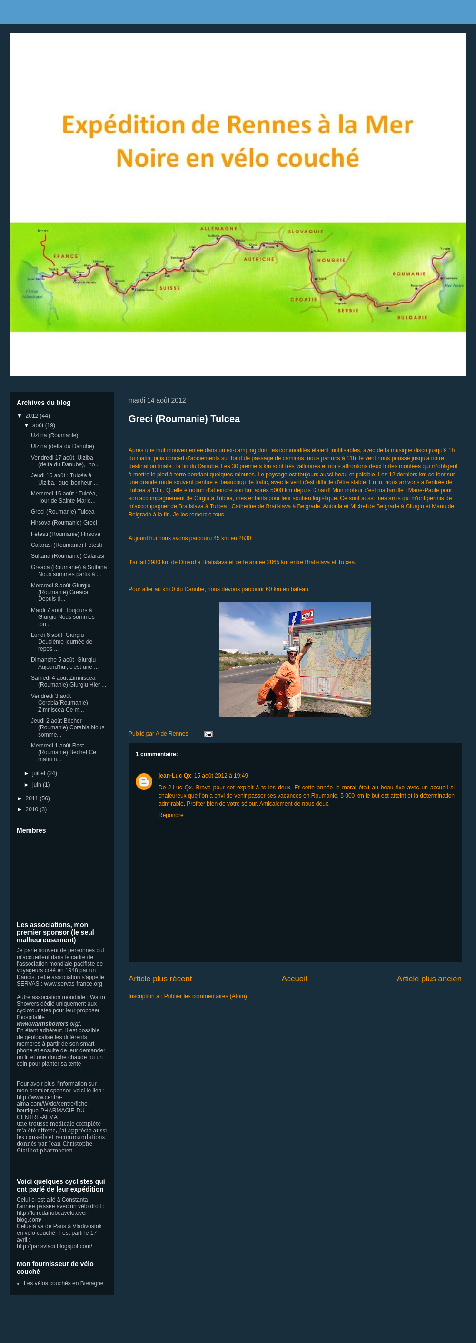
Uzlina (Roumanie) (54, 435)
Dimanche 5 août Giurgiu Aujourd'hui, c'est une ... (65, 663)
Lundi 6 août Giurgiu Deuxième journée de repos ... (61, 642)
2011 (33, 798)
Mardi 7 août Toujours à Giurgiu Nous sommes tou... (63, 617)
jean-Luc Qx (175, 775)
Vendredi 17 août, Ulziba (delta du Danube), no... (65, 461)
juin (37, 784)
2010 (33, 809)
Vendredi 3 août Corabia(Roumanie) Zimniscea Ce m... (59, 703)
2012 (33, 416)
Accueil (294, 978)
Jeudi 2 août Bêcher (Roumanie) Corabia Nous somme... (67, 727)
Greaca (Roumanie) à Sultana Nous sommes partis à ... (69, 570)
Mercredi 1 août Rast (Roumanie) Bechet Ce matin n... (63, 752)
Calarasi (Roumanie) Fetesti (66, 545)
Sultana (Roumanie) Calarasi (67, 556)
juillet (39, 773)
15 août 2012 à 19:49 (221, 775)
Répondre (171, 815)
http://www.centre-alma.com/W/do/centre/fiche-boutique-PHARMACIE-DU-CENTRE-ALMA (53, 1107)
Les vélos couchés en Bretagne (63, 1283)
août (38, 425)
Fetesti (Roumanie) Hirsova (65, 534)
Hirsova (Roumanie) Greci (64, 522)
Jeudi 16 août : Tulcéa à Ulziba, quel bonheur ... (65, 478)
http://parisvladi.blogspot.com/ (54, 1246)
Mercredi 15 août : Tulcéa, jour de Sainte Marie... (64, 497)
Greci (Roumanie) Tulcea (184, 419)
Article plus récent (160, 978)
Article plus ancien (429, 978)
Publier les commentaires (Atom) (205, 996)
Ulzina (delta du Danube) (62, 446)
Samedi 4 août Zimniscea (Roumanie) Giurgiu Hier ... (68, 681)
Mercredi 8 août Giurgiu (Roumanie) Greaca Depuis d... (60, 592)
